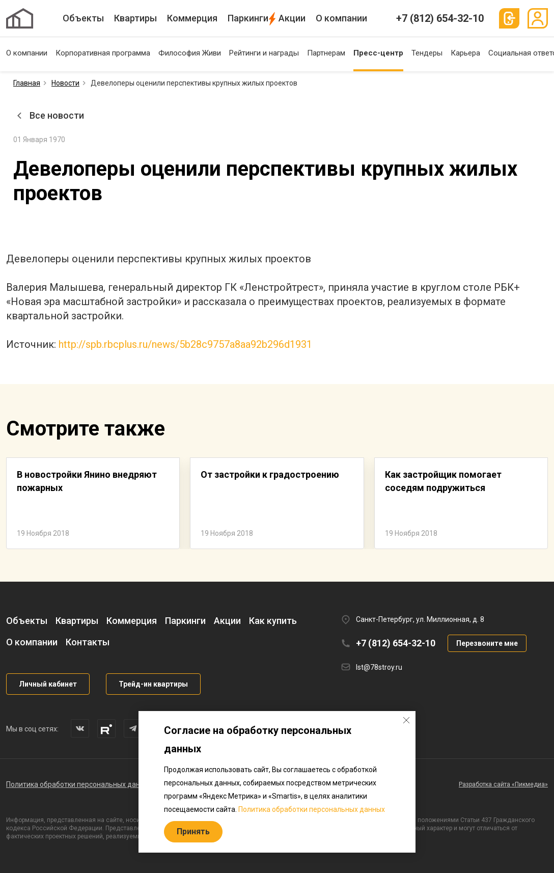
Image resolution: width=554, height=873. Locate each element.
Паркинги (248, 18)
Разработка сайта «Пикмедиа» (503, 784)
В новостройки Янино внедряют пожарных (87, 481)
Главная (26, 83)
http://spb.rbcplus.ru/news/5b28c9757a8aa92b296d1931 (185, 344)
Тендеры (426, 53)
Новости (65, 83)
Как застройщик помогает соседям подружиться (443, 481)
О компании (341, 18)
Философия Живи (189, 53)
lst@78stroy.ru (379, 667)
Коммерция (192, 18)
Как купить (273, 620)
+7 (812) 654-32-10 (440, 18)
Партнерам (326, 53)
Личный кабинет (48, 684)
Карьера (465, 53)
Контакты (87, 642)
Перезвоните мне (487, 643)
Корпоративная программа (103, 53)
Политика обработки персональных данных (79, 784)
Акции (292, 18)
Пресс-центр (378, 53)
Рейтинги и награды (264, 53)
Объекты (83, 18)
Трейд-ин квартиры (153, 684)
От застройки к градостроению (270, 474)
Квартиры (135, 18)
